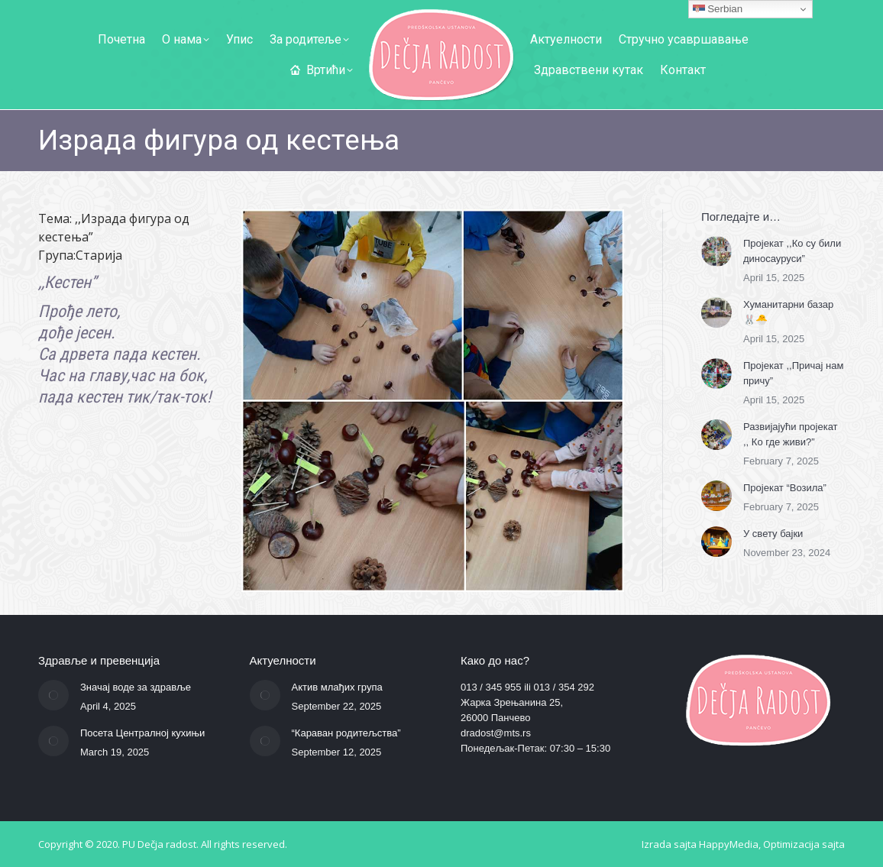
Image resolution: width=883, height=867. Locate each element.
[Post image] (716, 251)
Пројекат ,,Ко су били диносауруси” (792, 251)
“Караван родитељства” (346, 733)
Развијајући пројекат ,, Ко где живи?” (790, 434)
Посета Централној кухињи (142, 733)
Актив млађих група (337, 687)
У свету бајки (773, 533)
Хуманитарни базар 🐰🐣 (788, 312)
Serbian (718, 9)
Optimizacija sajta (804, 844)
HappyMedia (728, 844)
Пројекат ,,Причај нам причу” (793, 373)
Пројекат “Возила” (784, 487)
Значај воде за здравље (135, 687)
